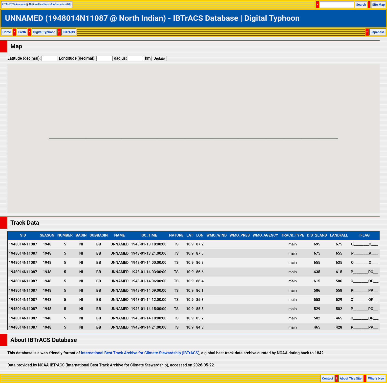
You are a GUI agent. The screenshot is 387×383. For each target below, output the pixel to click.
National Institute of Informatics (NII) (50, 4)
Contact (327, 378)
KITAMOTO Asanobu (13, 4)
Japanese (378, 32)
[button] (337, 134)
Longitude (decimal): (86, 58)
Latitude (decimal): (32, 58)
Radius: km (132, 58)
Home (6, 32)
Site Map (378, 4)
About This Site (351, 378)
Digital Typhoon (44, 32)
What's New (376, 378)
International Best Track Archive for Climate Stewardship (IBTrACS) (140, 353)
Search (361, 4)
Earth (22, 32)
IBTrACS (69, 32)
